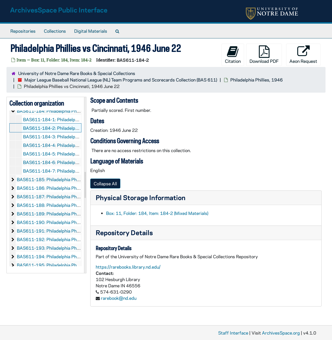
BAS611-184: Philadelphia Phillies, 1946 (58, 111)
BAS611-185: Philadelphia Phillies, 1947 (58, 179)
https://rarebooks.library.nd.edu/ (128, 267)
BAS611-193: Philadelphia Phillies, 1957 (58, 248)
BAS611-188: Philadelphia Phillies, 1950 (58, 205)
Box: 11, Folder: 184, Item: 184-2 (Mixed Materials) (157, 213)
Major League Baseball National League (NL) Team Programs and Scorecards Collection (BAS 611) (120, 80)
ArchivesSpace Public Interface (58, 9)
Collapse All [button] (105, 183)
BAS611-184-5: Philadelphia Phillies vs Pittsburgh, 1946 (80, 154)
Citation (233, 54)
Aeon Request (303, 54)
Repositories (23, 31)
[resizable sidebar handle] (85, 185)
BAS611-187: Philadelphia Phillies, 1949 (58, 196)
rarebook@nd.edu (118, 298)
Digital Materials (90, 31)
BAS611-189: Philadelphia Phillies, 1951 (58, 213)
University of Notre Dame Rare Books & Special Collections (76, 73)
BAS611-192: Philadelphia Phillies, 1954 (58, 239)
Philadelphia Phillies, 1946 (256, 80)
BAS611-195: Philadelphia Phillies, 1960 (58, 265)
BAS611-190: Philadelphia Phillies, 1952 (58, 222)
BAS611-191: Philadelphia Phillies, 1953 (58, 231)
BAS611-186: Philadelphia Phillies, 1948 (58, 188)
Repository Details (124, 232)
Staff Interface (233, 333)
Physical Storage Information (140, 197)
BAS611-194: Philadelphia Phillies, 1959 (58, 256)
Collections (55, 31)
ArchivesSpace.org (281, 333)
